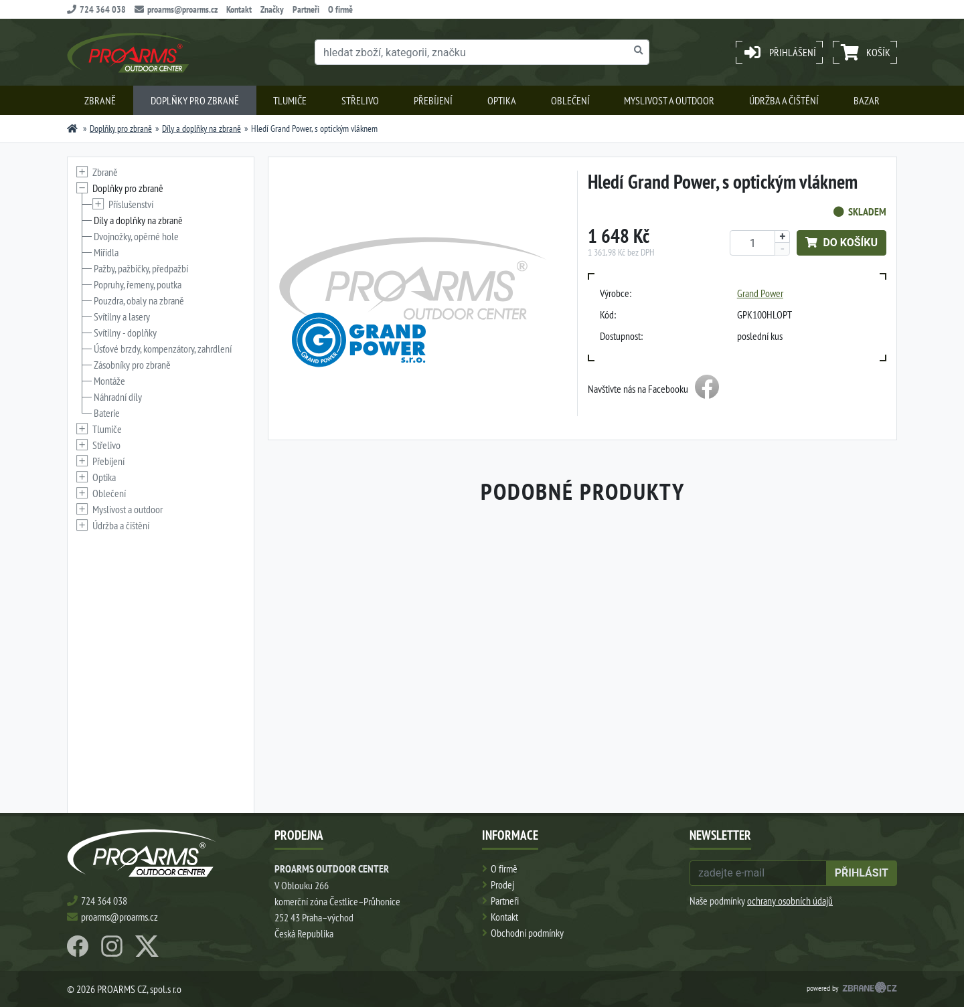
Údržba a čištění (784, 100)
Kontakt (239, 9)
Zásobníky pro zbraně (132, 364)
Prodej (502, 884)
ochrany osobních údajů (790, 900)
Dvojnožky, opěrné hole (136, 236)
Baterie (107, 413)
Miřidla (106, 252)
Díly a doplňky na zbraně (201, 128)
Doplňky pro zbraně (195, 100)
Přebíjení (433, 100)
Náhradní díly (118, 396)
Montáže (109, 380)
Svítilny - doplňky (125, 332)
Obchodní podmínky (527, 932)
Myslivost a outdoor (669, 100)
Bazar (867, 100)
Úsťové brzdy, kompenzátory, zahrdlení (163, 348)
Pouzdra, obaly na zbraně (139, 300)
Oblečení (570, 100)
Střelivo (360, 100)
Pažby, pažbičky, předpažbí (141, 268)
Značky (272, 9)
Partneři (306, 9)
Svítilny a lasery (122, 316)
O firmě (340, 9)
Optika (501, 100)
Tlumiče (290, 100)
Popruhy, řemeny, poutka (137, 284)
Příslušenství (130, 204)
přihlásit (861, 872)
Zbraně (100, 100)
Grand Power (760, 293)
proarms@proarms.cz (176, 9)
